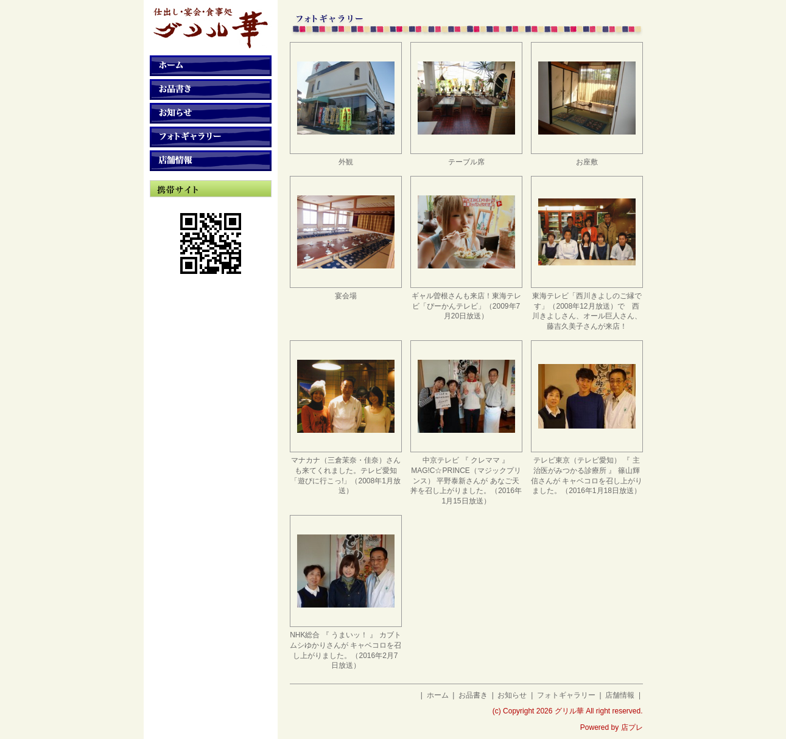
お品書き (473, 695)
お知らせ (512, 695)
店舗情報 (619, 695)
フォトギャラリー (566, 695)
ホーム (438, 695)
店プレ (632, 727)
